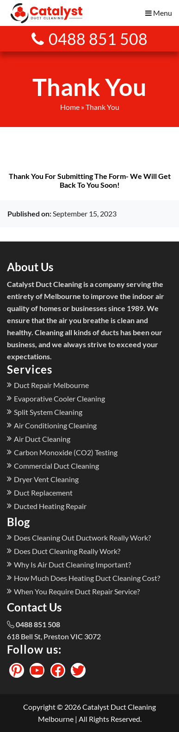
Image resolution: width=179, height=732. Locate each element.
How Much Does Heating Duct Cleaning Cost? (87, 577)
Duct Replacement (43, 492)
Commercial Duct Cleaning (56, 465)
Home (70, 106)
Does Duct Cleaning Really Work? (67, 551)
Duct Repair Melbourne (51, 385)
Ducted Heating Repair (50, 506)
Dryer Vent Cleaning (46, 479)
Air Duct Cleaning (42, 438)
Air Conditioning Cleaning (55, 425)
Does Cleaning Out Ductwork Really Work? (82, 537)
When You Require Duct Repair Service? (77, 591)
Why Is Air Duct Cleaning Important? (72, 564)
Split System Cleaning (48, 411)
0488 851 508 (89, 38)
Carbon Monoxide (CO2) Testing (65, 452)
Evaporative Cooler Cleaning (59, 398)
